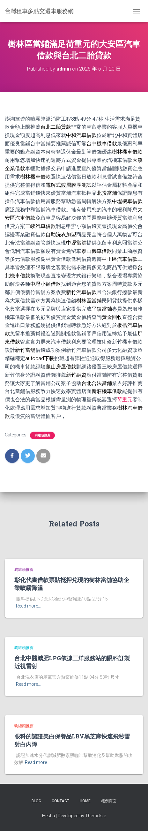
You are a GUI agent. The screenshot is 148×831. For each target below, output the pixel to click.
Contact (60, 801)
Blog (36, 801)
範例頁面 (108, 801)
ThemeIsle (95, 815)
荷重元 (124, 400)
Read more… (28, 605)
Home (85, 801)
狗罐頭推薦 (42, 435)
